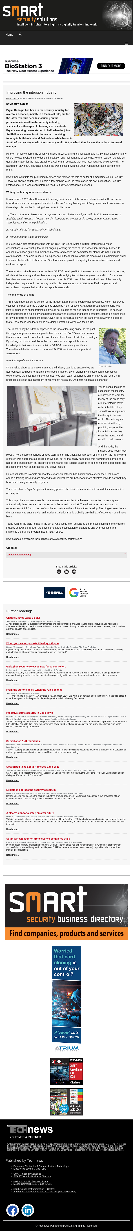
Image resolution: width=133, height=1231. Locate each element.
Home (9, 34)
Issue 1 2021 (12, 98)
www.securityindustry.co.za (67, 538)
